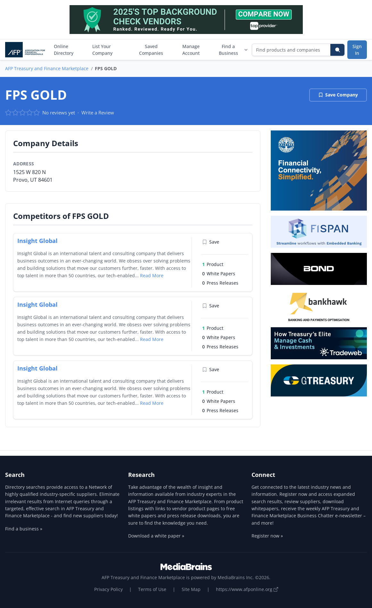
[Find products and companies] (291, 50)
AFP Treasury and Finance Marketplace (46, 68)
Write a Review (97, 112)
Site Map (191, 589)
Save (210, 241)
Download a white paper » (156, 536)
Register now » (267, 536)
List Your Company (102, 49)
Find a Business (233, 49)
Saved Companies (151, 49)
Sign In (357, 49)
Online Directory (63, 49)
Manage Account (191, 49)
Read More (151, 275)
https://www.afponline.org (247, 589)
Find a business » (23, 529)
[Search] (337, 50)
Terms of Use (152, 589)
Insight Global (37, 241)
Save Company (338, 95)
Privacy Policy (108, 589)
